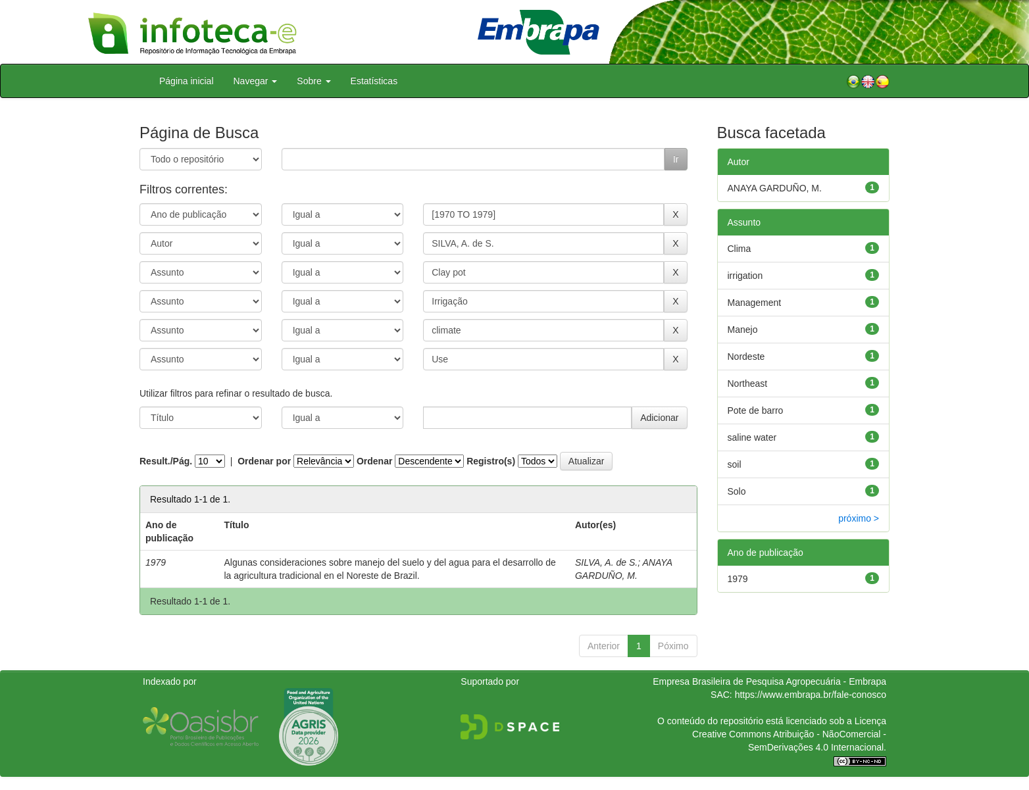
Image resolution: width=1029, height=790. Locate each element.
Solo (737, 491)
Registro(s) (490, 461)
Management (755, 302)
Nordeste (746, 356)
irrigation (745, 275)
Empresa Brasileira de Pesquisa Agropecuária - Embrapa (769, 681)
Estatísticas (374, 81)
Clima (739, 248)
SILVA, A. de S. (606, 562)
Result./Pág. (165, 461)
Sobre (313, 81)
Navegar (256, 81)
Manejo (743, 329)
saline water (752, 437)
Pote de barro (756, 410)
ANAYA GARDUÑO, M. (775, 188)
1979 (738, 579)
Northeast (748, 383)
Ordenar (374, 461)
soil (734, 464)
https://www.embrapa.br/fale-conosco (810, 694)
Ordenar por (264, 461)
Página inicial (186, 81)
